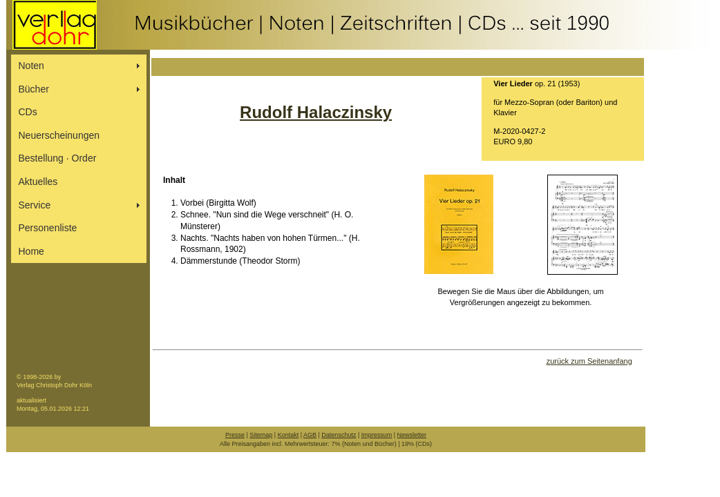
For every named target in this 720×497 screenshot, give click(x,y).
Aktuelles (38, 181)
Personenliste (48, 227)
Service (35, 205)
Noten (31, 65)
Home (31, 251)
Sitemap (260, 434)
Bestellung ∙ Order (58, 158)
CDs (28, 111)
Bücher (34, 89)
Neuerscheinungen (59, 135)
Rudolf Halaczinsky (316, 112)
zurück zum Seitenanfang (589, 361)
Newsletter (412, 434)
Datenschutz (338, 434)
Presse (235, 434)
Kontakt (288, 434)
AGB (309, 434)
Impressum (376, 434)
